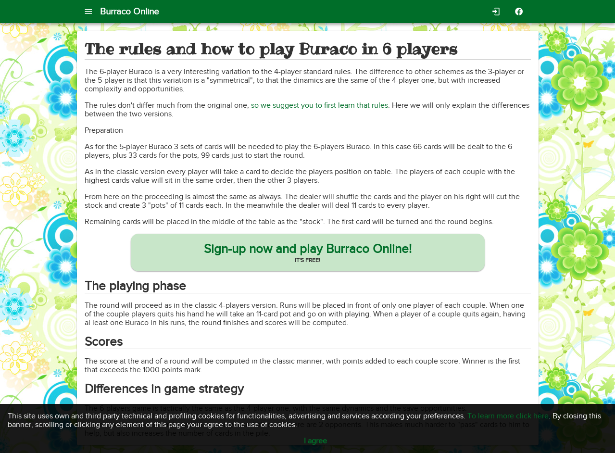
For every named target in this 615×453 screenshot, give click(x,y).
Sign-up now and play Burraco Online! (308, 249)
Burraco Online (129, 11)
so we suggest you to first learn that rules (319, 105)
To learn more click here (508, 416)
